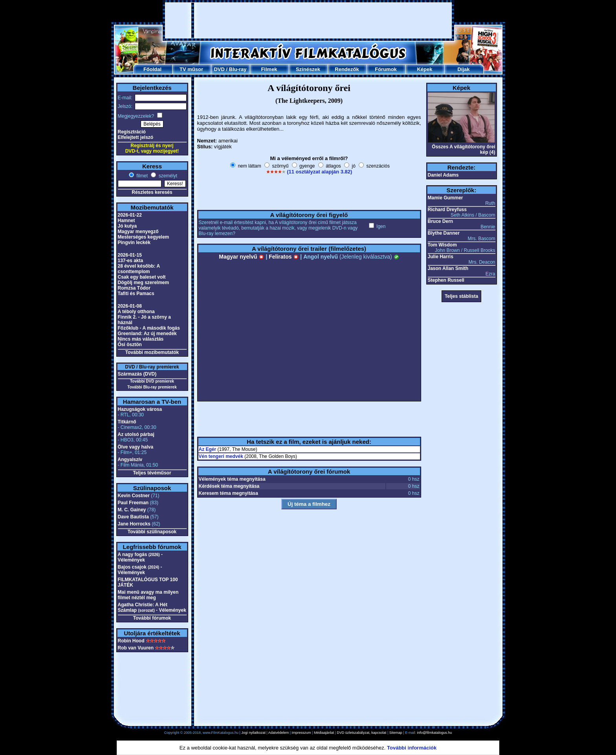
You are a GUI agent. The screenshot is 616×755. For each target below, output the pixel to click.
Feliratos (284, 256)
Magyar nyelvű (241, 256)
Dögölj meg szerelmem (143, 282)
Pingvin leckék (134, 242)
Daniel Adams (443, 175)
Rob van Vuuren (136, 648)
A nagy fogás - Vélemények (140, 557)
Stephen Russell (446, 280)
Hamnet (126, 220)
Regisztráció (132, 132)
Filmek (269, 69)
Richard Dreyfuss (447, 209)
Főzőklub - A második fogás (149, 328)
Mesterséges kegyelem (143, 237)
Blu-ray (238, 69)
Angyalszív (130, 459)
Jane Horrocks (134, 524)
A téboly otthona (136, 311)
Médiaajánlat (324, 733)
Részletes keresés (152, 192)
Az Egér (207, 449)
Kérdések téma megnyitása (229, 486)
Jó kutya (127, 226)
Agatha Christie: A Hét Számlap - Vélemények (152, 607)
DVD (219, 69)
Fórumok (386, 69)
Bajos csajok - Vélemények (140, 569)
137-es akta (130, 260)
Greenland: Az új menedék (147, 333)
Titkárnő (127, 422)
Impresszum (301, 733)
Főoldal (152, 69)
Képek (424, 69)
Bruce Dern (440, 221)
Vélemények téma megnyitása (232, 479)
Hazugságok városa (140, 409)
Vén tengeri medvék (221, 456)
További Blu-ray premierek (151, 387)
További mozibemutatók (152, 352)
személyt (167, 176)
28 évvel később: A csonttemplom (139, 268)
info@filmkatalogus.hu (434, 733)
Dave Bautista (133, 517)
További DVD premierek (152, 381)
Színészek (308, 69)
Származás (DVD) (137, 374)
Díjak (463, 69)
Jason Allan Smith (448, 268)
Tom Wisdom (442, 245)
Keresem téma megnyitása (228, 493)
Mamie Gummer (445, 198)
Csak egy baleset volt (142, 277)
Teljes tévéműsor (152, 473)
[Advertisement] (308, 20)
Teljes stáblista (461, 296)
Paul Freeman (133, 502)
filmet (141, 176)
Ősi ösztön (130, 344)
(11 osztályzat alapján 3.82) (319, 172)
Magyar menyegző (138, 231)
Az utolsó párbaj (136, 434)
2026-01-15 (130, 255)
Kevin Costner (134, 495)
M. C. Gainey (132, 509)
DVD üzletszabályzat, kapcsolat (361, 733)
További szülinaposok (152, 531)
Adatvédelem (278, 733)
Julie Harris (440, 256)
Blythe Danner (444, 233)
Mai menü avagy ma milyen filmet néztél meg (148, 594)
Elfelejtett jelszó (136, 137)
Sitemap (395, 733)
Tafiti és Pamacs (136, 293)
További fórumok (152, 618)
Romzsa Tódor (134, 288)
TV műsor (191, 69)
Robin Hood (131, 641)
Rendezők (347, 69)
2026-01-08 (130, 306)
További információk (411, 748)
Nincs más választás (141, 339)
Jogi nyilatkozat (253, 733)
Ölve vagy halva (136, 447)
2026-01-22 (130, 215)
